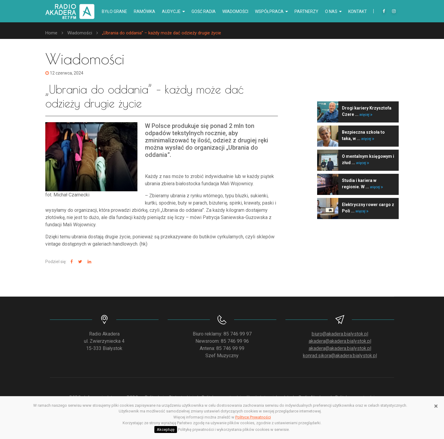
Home (51, 33)
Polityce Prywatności (253, 417)
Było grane (114, 11)
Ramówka (144, 11)
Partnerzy (306, 11)
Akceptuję (166, 429)
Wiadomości (235, 11)
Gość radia (203, 11)
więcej (365, 115)
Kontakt (357, 11)
